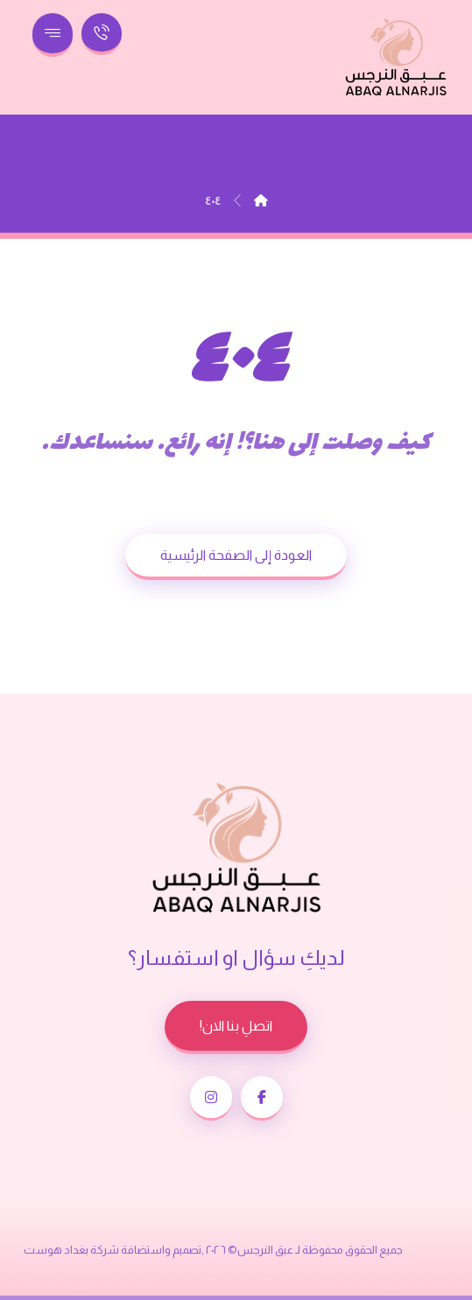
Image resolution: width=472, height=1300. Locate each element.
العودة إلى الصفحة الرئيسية (236, 555)
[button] (262, 1098)
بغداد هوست (56, 1249)
